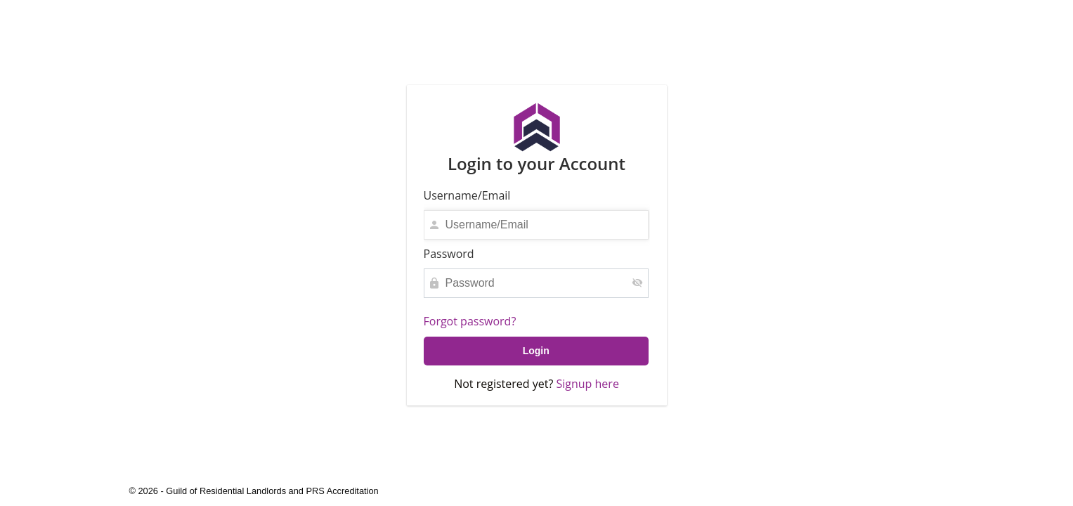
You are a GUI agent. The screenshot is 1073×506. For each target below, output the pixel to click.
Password (449, 253)
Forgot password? (470, 321)
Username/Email (467, 195)
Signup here (587, 383)
